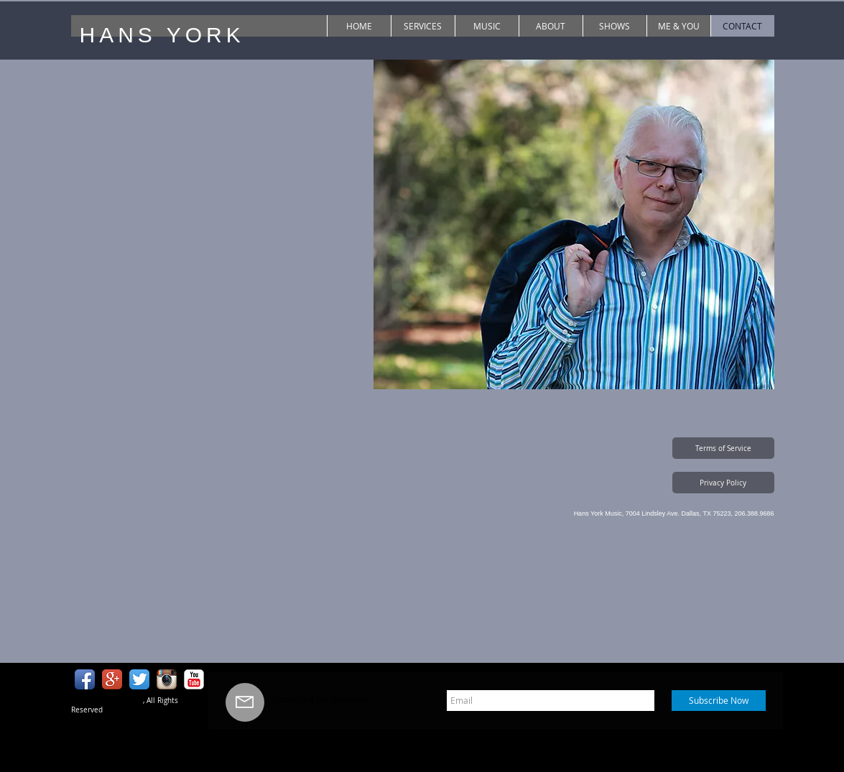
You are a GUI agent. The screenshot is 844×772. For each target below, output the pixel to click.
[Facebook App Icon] (85, 679)
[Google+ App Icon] (112, 679)
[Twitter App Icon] (139, 679)
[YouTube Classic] (194, 679)
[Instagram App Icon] (167, 679)
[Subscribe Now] (719, 700)
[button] (723, 448)
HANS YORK (162, 35)
